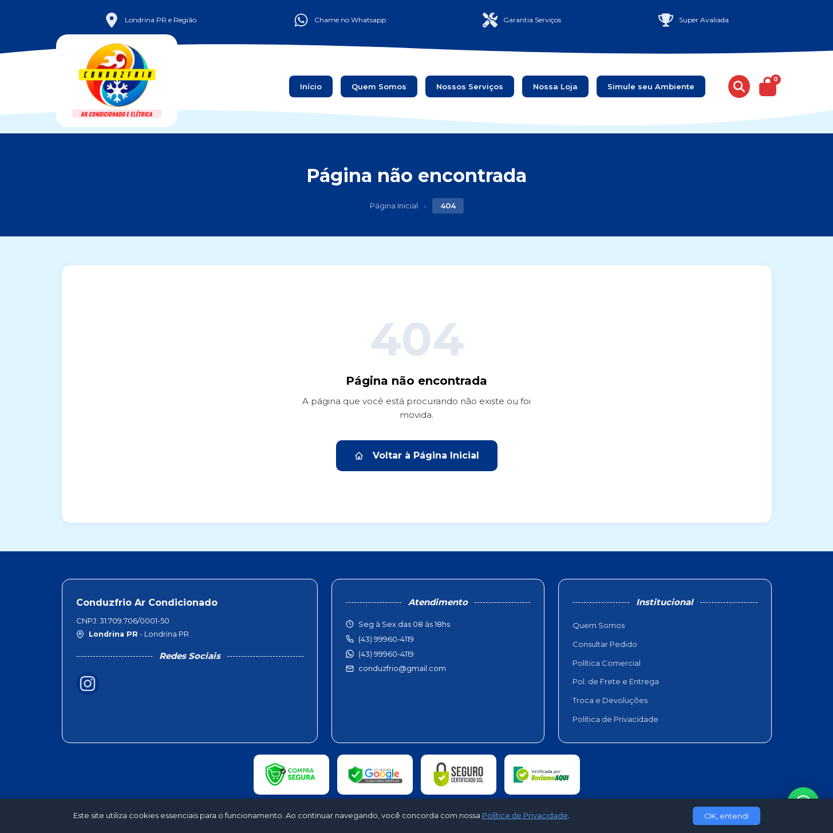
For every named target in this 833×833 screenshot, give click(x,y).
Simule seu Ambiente (650, 86)
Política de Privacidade (615, 719)
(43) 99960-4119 (386, 653)
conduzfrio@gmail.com (402, 668)
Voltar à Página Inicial (416, 455)
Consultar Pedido (605, 644)
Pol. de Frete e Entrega (616, 681)
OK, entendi (726, 815)
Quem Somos (379, 86)
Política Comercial (607, 663)
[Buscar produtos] (739, 86)
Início (311, 86)
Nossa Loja (555, 86)
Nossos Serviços (469, 86)
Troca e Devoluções (610, 700)
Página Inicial (394, 205)
